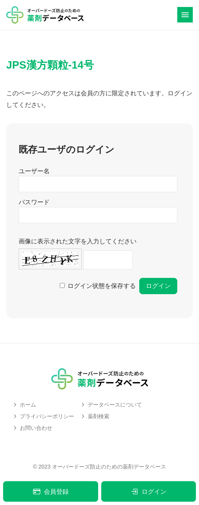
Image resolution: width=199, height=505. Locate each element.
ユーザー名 (34, 171)
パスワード (34, 202)
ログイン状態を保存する (101, 286)
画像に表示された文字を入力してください (78, 241)
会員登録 (51, 492)
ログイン (148, 492)
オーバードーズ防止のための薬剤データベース (109, 467)
